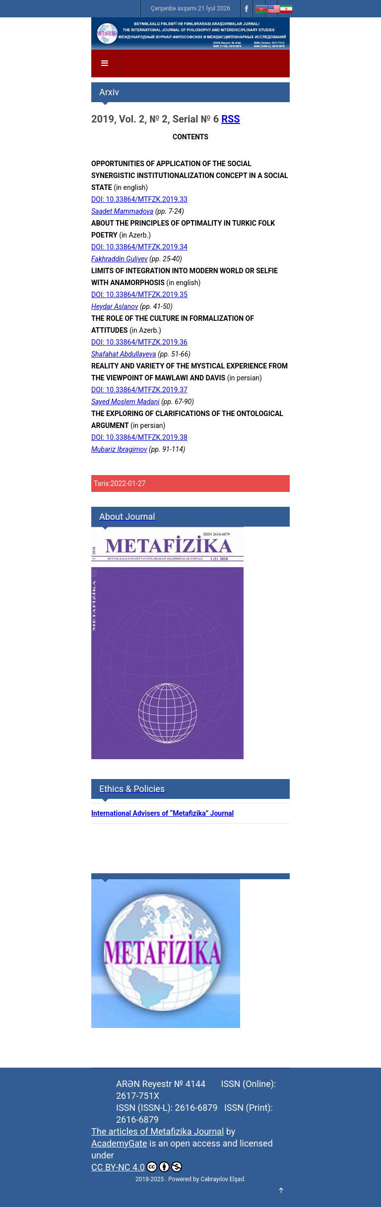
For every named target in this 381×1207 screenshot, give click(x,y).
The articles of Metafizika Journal (157, 1131)
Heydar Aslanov (114, 306)
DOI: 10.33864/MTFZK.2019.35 (139, 295)
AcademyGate (119, 1143)
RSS (230, 119)
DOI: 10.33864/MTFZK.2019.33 (139, 199)
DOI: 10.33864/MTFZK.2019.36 (139, 342)
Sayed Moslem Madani (125, 402)
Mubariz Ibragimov (119, 449)
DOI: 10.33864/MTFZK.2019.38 (139, 437)
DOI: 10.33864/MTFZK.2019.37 (139, 390)
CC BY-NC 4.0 (136, 1166)
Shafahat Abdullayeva (123, 354)
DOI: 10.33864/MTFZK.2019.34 (139, 247)
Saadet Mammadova (122, 211)
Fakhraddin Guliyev (119, 259)
